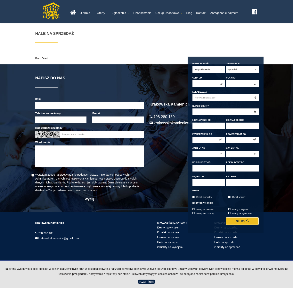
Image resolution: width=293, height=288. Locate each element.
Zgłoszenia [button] (120, 12)
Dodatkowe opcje (203, 203)
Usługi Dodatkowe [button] (168, 12)
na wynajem (172, 222)
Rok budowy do (235, 162)
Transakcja (233, 63)
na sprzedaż (226, 237)
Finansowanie (142, 12)
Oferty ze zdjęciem (203, 209)
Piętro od (198, 176)
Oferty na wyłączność (240, 213)
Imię (38, 98)
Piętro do (231, 176)
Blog (189, 12)
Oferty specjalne (238, 209)
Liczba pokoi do (235, 120)
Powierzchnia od (202, 134)
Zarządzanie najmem (224, 12)
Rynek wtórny (236, 197)
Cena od (197, 78)
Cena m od (198, 148)
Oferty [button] (102, 12)
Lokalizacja (199, 92)
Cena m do (232, 148)
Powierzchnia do (236, 134)
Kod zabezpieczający (48, 127)
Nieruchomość (201, 63)
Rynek (195, 190)
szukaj (242, 221)
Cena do (230, 78)
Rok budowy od (201, 162)
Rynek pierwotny (202, 197)
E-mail (96, 113)
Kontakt (201, 12)
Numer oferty (200, 106)
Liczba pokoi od (201, 120)
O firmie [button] (86, 12)
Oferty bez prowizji (203, 213)
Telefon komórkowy (48, 113)
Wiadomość (43, 142)
